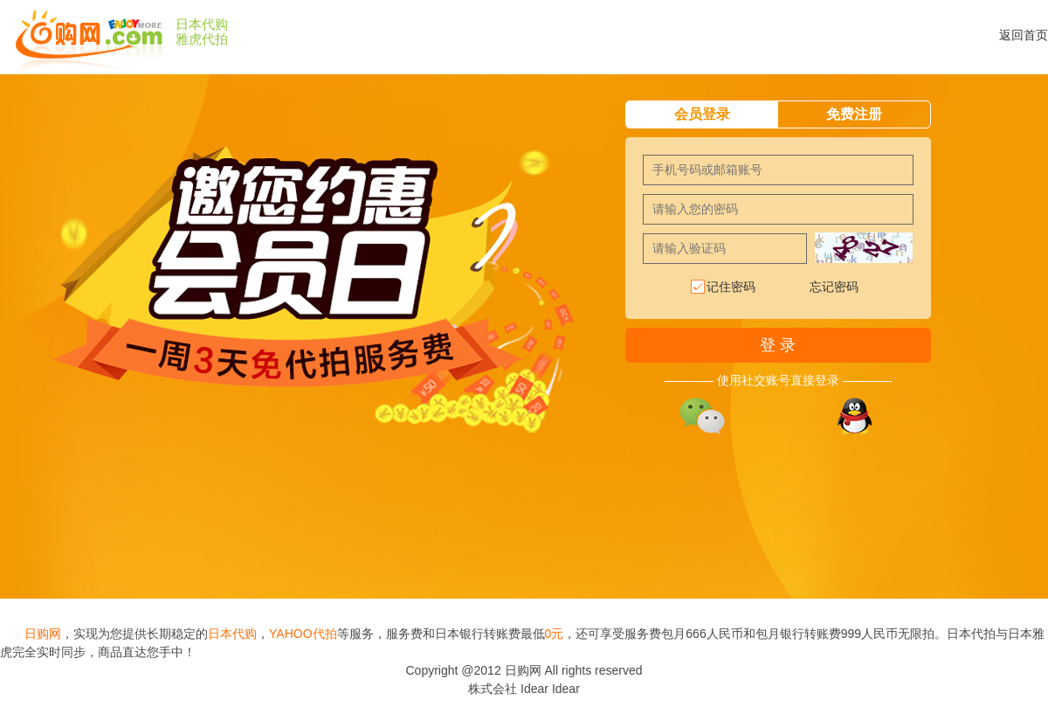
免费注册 (854, 114)
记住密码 (722, 287)
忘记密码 (834, 287)
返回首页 (1023, 35)
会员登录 (702, 114)
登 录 (778, 345)
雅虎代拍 (202, 39)
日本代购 (202, 24)
